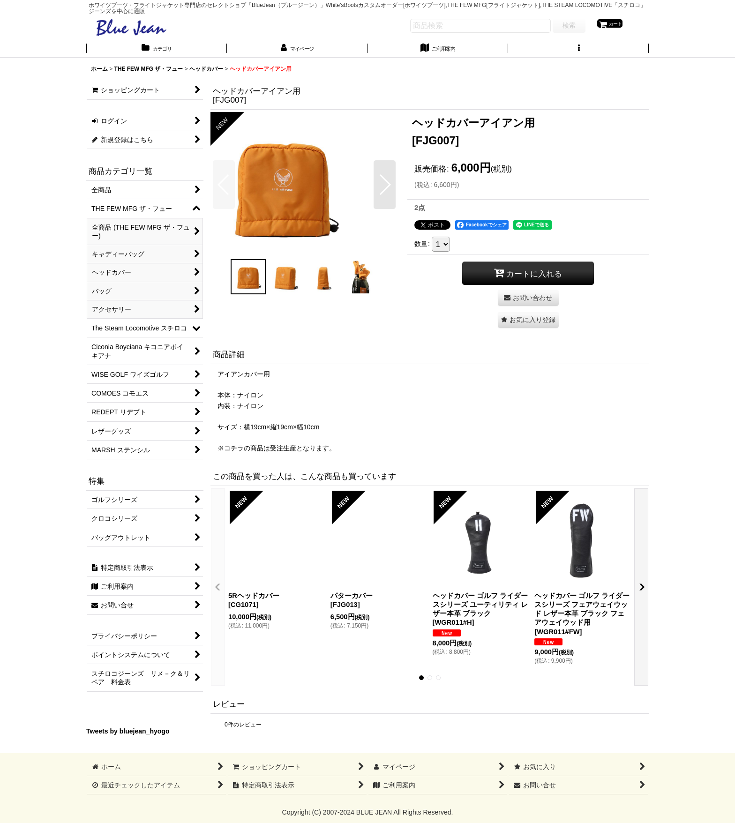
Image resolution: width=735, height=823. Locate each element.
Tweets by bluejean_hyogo (128, 735)
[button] (578, 51)
